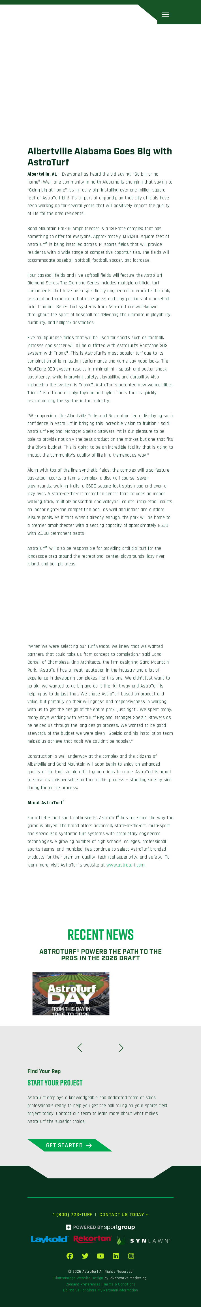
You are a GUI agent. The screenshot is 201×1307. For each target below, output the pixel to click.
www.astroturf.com (125, 865)
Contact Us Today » (123, 1214)
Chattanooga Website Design (78, 1278)
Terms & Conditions (119, 1284)
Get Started (64, 1145)
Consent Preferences (83, 1284)
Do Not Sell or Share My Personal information (100, 1290)
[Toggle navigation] (165, 14)
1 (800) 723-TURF (72, 1214)
